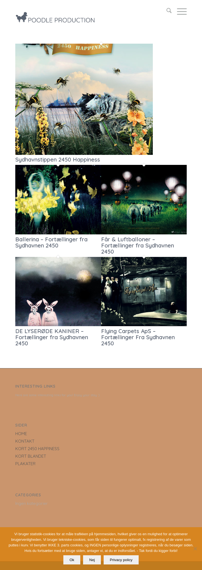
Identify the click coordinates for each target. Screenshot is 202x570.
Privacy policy (121, 560)
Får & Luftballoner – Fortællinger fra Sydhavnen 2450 (137, 245)
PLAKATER (25, 463)
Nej (92, 560)
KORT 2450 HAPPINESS (37, 448)
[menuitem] (166, 11)
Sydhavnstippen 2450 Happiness (57, 159)
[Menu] (179, 11)
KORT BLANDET (30, 456)
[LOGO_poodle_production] (84, 11)
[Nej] (195, 548)
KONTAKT (24, 441)
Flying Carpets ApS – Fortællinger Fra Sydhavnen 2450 (138, 337)
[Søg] (166, 11)
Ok (71, 560)
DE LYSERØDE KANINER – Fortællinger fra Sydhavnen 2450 (51, 337)
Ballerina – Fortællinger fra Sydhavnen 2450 (51, 242)
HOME (21, 433)
